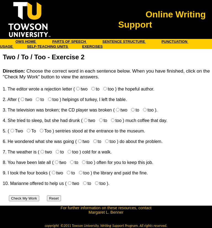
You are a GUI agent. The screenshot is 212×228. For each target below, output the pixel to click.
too (111, 89)
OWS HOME (26, 41)
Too (47, 131)
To (33, 131)
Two (19, 131)
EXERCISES (92, 46)
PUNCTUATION (174, 41)
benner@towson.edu (105, 216)
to (97, 89)
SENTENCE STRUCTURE (124, 41)
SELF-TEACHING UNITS (48, 46)
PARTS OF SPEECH (69, 41)
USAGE (7, 46)
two (84, 89)
